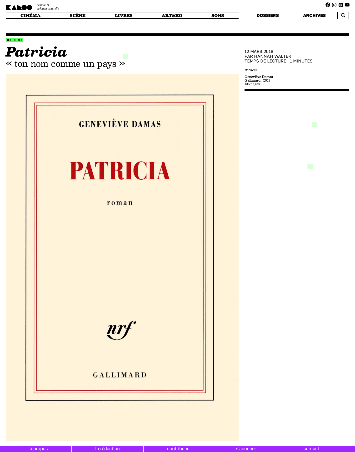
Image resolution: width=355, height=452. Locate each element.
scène (77, 15)
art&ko (172, 15)
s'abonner (246, 448)
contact (311, 448)
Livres (16, 40)
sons (217, 15)
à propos (39, 448)
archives (314, 15)
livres (124, 15)
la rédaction (107, 448)
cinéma (30, 15)
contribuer (178, 448)
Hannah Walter (272, 56)
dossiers (268, 15)
